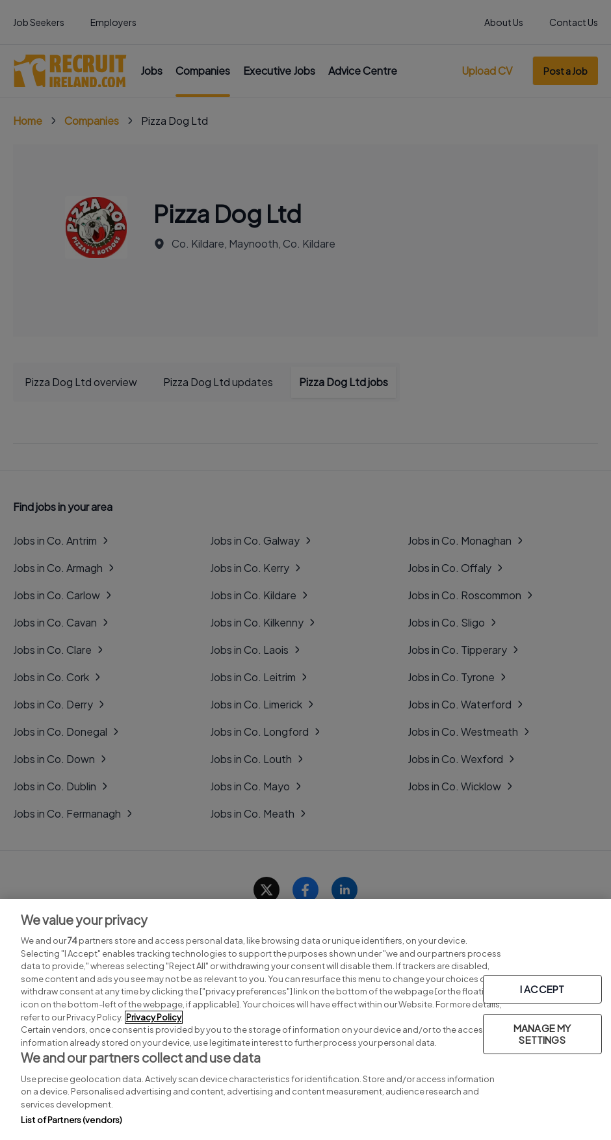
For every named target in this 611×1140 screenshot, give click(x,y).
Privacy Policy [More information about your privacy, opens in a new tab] (153, 1017)
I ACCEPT (542, 989)
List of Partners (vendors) (71, 1120)
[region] (305, 1019)
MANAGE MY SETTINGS (542, 1034)
